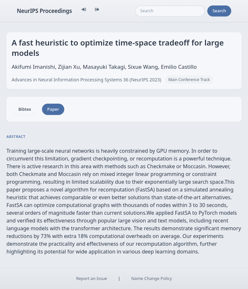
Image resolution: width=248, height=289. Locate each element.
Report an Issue (91, 278)
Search (219, 11)
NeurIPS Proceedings (44, 11)
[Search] (170, 10)
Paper (53, 109)
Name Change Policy (151, 278)
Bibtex (24, 109)
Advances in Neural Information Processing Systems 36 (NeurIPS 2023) (86, 80)
